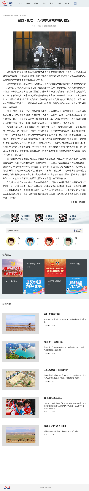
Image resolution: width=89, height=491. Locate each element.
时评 (36, 3)
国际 (28, 3)
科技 (59, 3)
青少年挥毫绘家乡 (45, 398)
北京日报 (40, 26)
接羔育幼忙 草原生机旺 (48, 426)
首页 (4, 15)
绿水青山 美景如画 (45, 342)
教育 (67, 3)
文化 (52, 3)
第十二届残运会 (11, 281)
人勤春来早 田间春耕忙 (48, 370)
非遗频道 (10, 15)
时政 (20, 3)
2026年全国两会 (74, 264)
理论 (44, 3)
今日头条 (18, 15)
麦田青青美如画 (44, 314)
